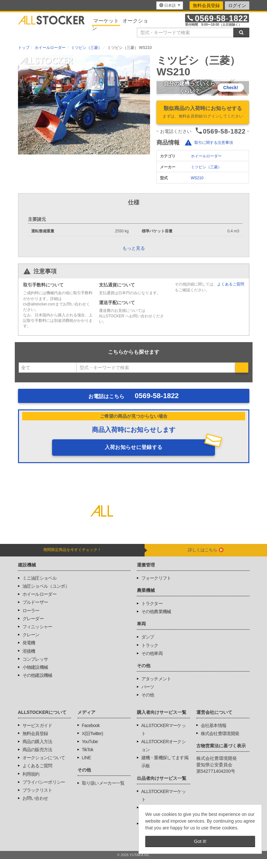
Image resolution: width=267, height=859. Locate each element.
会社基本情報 (214, 725)
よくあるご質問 (230, 284)
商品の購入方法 (37, 741)
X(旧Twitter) (92, 733)
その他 (147, 694)
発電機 (28, 642)
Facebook (91, 725)
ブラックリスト (37, 790)
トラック (149, 645)
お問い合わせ (35, 798)
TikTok (87, 749)
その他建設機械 (37, 675)
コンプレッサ (35, 659)
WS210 (197, 178)
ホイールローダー (206, 156)
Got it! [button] (200, 841)
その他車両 (152, 653)
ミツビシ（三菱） (206, 167)
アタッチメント (156, 678)
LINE (86, 757)
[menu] (169, 5)
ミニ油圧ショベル (39, 578)
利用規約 (31, 774)
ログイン (237, 5)
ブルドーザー (35, 602)
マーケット (106, 20)
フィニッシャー (37, 626)
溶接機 (28, 651)
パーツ (147, 686)
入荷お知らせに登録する (134, 447)
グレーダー (33, 618)
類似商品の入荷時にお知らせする (203, 113)
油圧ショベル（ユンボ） (45, 586)
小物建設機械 (35, 667)
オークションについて (43, 757)
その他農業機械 (156, 611)
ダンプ (147, 637)
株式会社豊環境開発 (220, 733)
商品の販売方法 (37, 749)
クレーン (31, 634)
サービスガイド (37, 725)
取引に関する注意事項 (213, 143)
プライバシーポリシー (43, 782)
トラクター (152, 603)
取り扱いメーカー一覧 (103, 783)
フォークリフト (156, 578)
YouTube (90, 741)
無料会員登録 (206, 5)
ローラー (31, 610)
